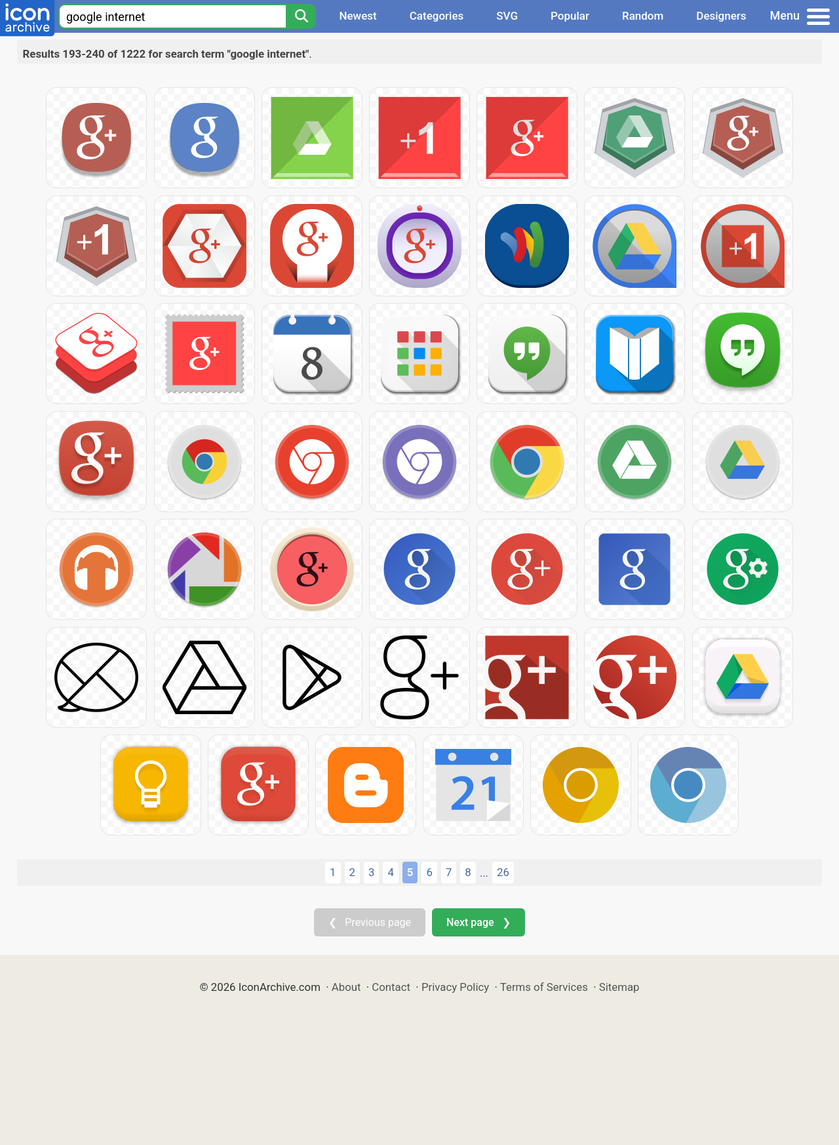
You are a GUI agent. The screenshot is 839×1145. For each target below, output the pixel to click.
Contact (391, 987)
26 (503, 872)
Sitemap (619, 987)
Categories (437, 15)
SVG (507, 15)
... (484, 872)
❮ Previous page (369, 922)
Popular (570, 15)
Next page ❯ (478, 922)
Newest (357, 15)
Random (642, 15)
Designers (721, 15)
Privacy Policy (455, 987)
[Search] (301, 16)
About (346, 987)
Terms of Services (544, 987)
